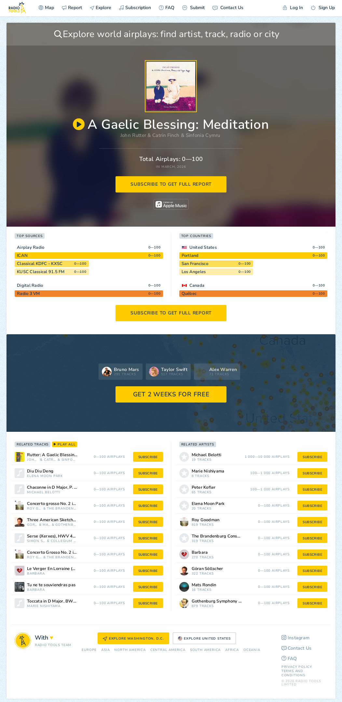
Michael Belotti (44, 492)
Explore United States (204, 638)
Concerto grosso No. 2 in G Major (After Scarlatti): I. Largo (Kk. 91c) (60, 504)
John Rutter (133, 135)
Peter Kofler (204, 487)
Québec (189, 294)
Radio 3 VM (28, 294)
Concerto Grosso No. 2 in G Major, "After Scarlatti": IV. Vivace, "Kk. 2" (60, 552)
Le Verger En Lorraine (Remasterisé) (60, 569)
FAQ (166, 8)
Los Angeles (194, 272)
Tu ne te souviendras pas (51, 585)
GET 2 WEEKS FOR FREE (171, 394)
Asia (105, 650)
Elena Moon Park (45, 476)
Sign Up (323, 8)
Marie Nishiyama (44, 606)
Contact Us (227, 8)
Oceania (251, 650)
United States (203, 247)
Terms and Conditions (293, 673)
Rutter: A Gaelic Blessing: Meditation (60, 455)
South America (205, 650)
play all (64, 444)
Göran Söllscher (32, 525)
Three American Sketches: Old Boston (60, 520)
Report (72, 8)
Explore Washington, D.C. (133, 638)
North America (129, 650)
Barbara (36, 574)
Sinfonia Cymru (203, 135)
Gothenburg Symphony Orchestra (65, 525)
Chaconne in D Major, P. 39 (53, 487)
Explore (100, 8)
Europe (89, 650)
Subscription (135, 8)
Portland (190, 255)
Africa (232, 650)
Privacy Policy (296, 667)
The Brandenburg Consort (61, 508)
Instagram (295, 638)
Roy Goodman (34, 508)
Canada (197, 285)
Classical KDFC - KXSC (39, 264)
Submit (193, 8)
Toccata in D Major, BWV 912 (56, 601)
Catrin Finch (166, 135)
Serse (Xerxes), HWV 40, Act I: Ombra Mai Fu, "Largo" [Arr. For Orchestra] (60, 536)
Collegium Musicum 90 (63, 541)
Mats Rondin (46, 525)
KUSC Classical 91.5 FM (41, 272)
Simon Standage (36, 541)
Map (46, 8)
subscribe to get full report (171, 184)
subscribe (148, 457)
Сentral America (167, 650)
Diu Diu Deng (40, 471)
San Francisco (195, 264)
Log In (293, 8)
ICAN (22, 255)
